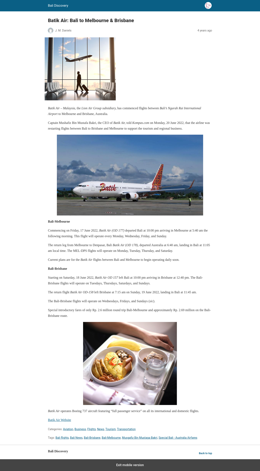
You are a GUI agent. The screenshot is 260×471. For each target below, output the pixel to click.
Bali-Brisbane (92, 437)
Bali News (76, 437)
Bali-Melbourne (111, 437)
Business (80, 429)
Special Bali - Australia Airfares (178, 437)
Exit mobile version (130, 465)
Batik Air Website (59, 420)
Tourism (110, 429)
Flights (91, 429)
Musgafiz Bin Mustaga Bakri (139, 437)
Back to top (205, 453)
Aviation (68, 429)
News (100, 429)
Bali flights (62, 437)
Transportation (126, 429)
